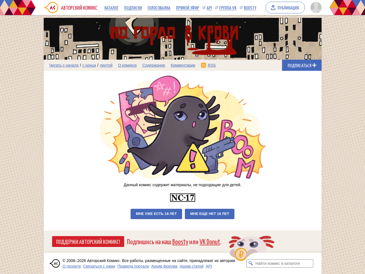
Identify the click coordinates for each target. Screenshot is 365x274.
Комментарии (183, 65)
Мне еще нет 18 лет (209, 214)
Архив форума (164, 266)
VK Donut (210, 241)
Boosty (250, 7)
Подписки (133, 7)
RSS (212, 65)
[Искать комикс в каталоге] (250, 263)
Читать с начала (64, 65)
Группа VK (227, 7)
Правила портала (133, 266)
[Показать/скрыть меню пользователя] (315, 7)
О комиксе (127, 65)
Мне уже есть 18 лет (156, 214)
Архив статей (192, 266)
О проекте (72, 266)
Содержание (153, 65)
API (209, 7)
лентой (106, 65)
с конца (89, 65)
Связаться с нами (99, 266)
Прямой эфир (187, 7)
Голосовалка (159, 7)
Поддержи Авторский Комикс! (88, 241)
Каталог (111, 7)
